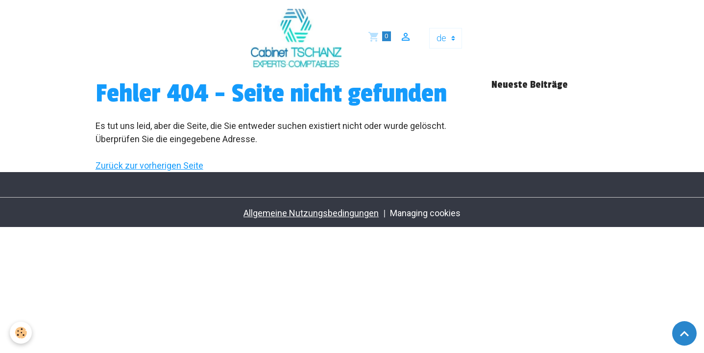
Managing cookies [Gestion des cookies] (425, 213)
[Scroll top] (684, 333)
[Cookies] (21, 333)
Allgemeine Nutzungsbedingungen (311, 213)
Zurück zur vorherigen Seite (149, 165)
